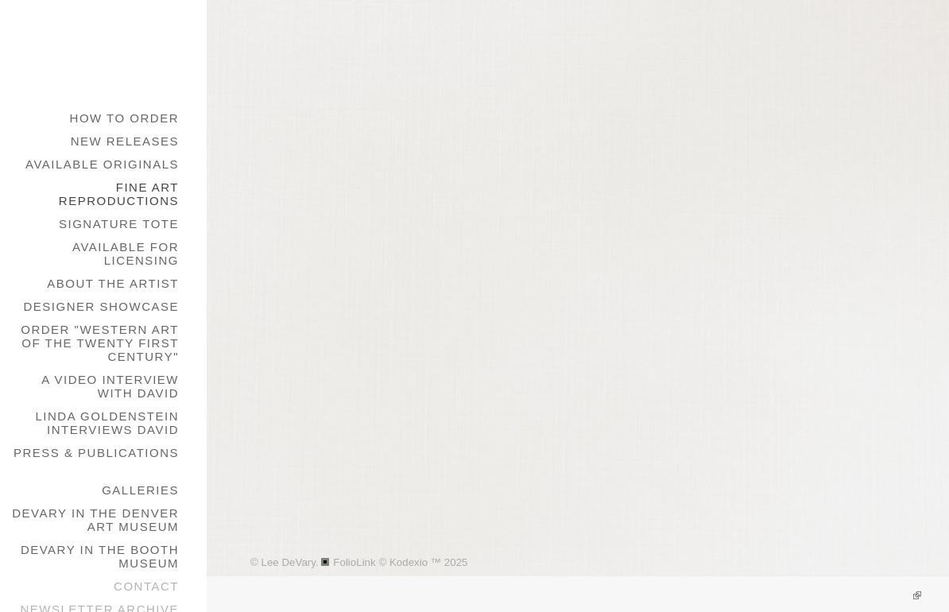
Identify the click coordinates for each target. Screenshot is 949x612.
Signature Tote (119, 223)
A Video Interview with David (110, 386)
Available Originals (102, 164)
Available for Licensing (125, 253)
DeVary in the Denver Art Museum (95, 519)
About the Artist (113, 283)
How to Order (124, 118)
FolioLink (354, 562)
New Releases (125, 141)
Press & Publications (96, 452)
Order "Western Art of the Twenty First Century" (100, 343)
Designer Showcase (101, 306)
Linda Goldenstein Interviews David (107, 422)
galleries (140, 490)
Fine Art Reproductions (119, 193)
